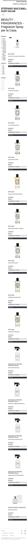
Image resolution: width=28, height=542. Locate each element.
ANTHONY (5, 47)
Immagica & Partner (16, 539)
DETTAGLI (11, 66)
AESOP (4, 41)
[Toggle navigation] (3, 14)
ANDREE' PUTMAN (5, 45)
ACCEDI (12, 535)
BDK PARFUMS (5, 55)
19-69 (4, 38)
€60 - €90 (4, 72)
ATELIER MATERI (4, 49)
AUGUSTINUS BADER (6, 52)
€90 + (4, 74)
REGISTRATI (24, 1)
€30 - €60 (4, 69)
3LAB (4, 40)
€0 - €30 (3, 66)
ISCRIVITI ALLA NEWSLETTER (20, 4)
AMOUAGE (5, 42)
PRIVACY (3, 530)
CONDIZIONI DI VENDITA (8, 533)
